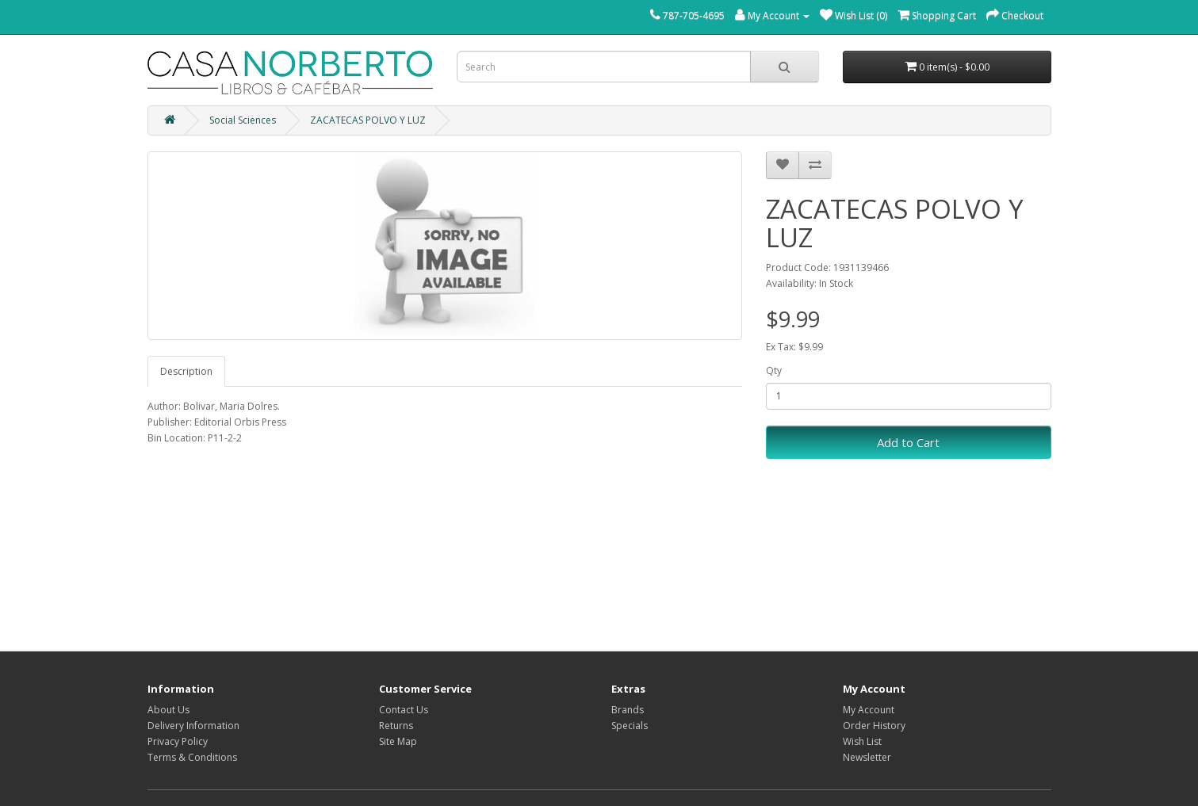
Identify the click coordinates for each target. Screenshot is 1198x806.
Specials (629, 725)
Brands (627, 709)
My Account (868, 709)
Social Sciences (242, 120)
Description (186, 371)
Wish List (862, 741)
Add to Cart (908, 442)
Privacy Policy (177, 741)
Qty (774, 370)
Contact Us (403, 709)
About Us (168, 709)
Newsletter (867, 757)
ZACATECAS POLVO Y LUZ (368, 120)
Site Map (398, 741)
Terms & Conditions (192, 757)
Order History (874, 725)
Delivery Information (193, 725)
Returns (396, 725)
